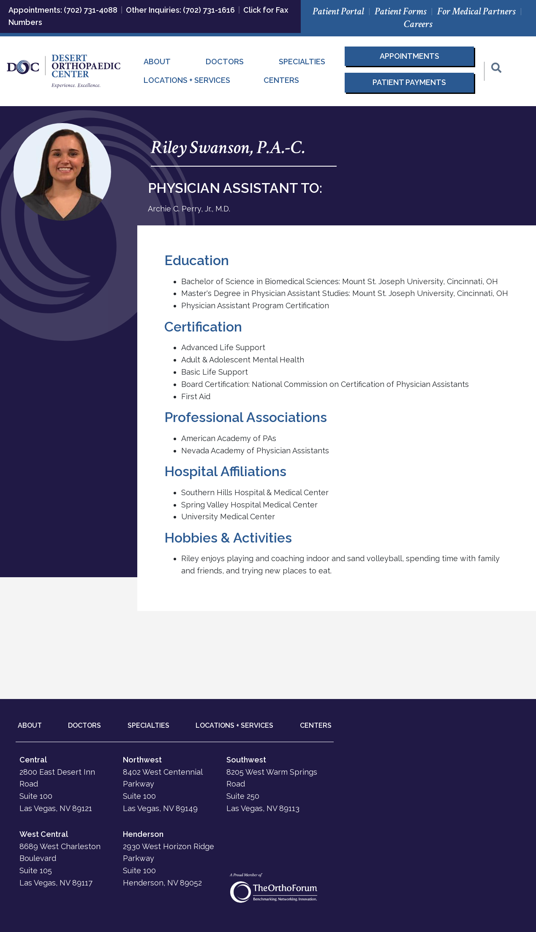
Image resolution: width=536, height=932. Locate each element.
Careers (418, 23)
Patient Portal (338, 11)
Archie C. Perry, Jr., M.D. (189, 208)
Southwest (246, 759)
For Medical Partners (476, 11)
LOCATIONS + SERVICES (234, 725)
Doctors (225, 61)
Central (33, 759)
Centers (281, 80)
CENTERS (316, 725)
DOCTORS (84, 725)
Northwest (142, 759)
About (157, 61)
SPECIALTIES (148, 725)
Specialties (302, 61)
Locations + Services (187, 80)
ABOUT (30, 725)
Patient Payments (409, 82)
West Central (43, 834)
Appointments (409, 56)
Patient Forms (401, 11)
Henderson (143, 834)
